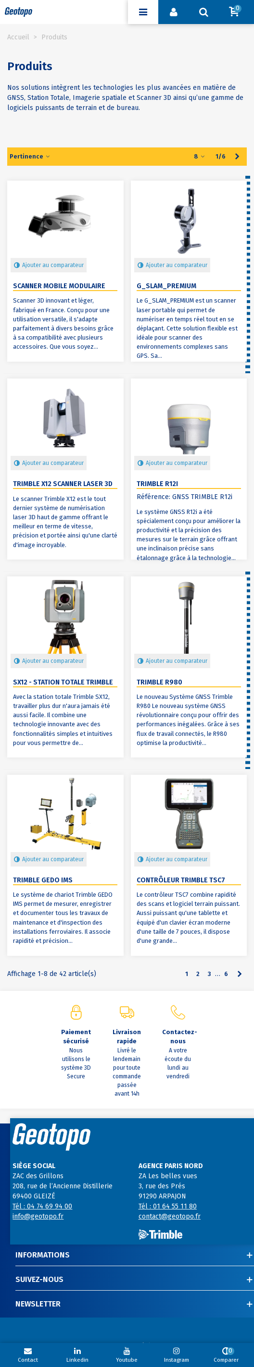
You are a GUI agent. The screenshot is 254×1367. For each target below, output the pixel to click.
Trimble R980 (159, 682)
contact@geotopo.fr (170, 1216)
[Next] (236, 156)
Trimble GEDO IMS (43, 880)
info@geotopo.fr (38, 1216)
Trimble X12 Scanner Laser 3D (63, 484)
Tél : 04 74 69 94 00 (42, 1206)
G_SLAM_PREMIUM (166, 286)
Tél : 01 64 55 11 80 (168, 1206)
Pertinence (30, 156)
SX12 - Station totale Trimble (63, 682)
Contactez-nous (177, 1036)
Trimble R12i (157, 484)
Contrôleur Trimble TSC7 (181, 880)
